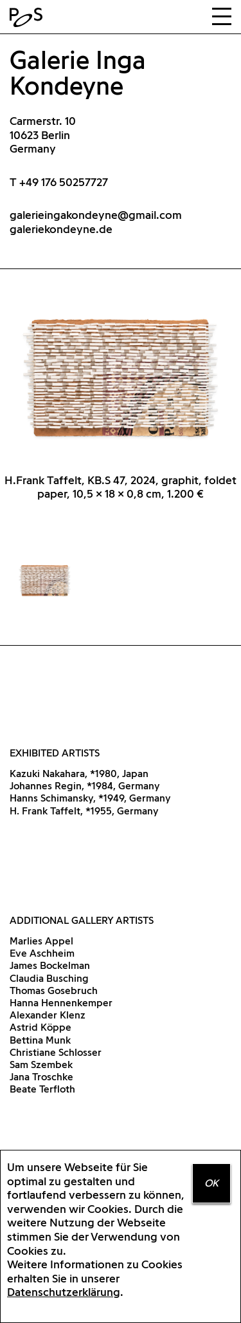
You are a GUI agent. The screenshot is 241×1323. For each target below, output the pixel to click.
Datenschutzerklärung (63, 1292)
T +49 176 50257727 (59, 182)
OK (211, 1183)
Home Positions (29, 17)
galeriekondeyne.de (61, 229)
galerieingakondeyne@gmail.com (96, 214)
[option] (120, 407)
